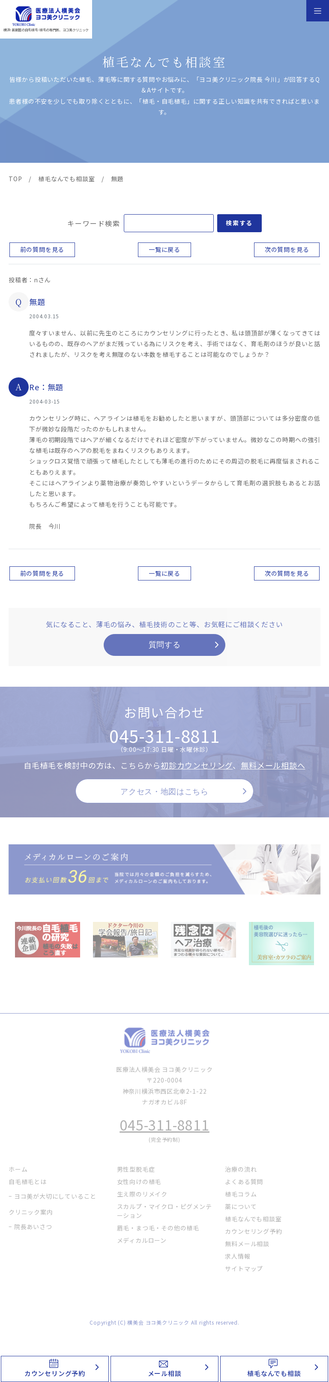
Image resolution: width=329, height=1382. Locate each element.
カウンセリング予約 (54, 1373)
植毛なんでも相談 (274, 1373)
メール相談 (165, 1373)
